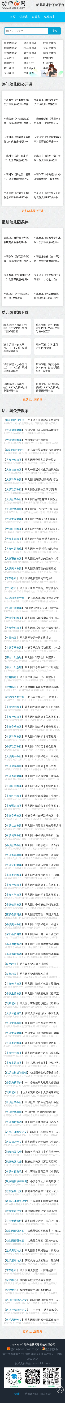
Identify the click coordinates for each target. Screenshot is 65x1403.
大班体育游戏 (14, 548)
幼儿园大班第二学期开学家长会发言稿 (42, 588)
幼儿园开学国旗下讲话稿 (34, 963)
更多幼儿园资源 (32, 399)
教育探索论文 (14, 1141)
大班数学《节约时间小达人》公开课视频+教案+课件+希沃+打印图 (17, 278)
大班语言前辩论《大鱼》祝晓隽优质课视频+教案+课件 (17, 240)
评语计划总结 (14, 657)
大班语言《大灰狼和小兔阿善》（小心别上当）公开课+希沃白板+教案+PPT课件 (47, 278)
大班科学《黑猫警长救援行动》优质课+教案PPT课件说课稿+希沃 (17, 140)
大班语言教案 (14, 489)
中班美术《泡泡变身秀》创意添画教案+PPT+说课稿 (17, 196)
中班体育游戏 (14, 1121)
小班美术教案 (14, 874)
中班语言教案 (14, 776)
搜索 (54, 30)
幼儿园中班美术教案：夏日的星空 (44, 983)
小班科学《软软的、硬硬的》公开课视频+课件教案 (17, 177)
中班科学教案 (14, 736)
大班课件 (9, 73)
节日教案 (11, 588)
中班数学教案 (14, 1102)
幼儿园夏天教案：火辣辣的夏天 (38, 1270)
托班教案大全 (14, 1151)
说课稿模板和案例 (16, 1072)
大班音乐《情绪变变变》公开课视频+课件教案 (47, 102)
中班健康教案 (14, 766)
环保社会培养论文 (16, 1299)
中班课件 (29, 73)
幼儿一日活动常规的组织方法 (42, 469)
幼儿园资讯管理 (15, 420)
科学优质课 (10, 47)
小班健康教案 (14, 706)
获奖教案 (11, 963)
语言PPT (29, 63)
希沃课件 (9, 68)
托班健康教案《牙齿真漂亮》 (42, 1161)
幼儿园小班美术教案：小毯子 (42, 924)
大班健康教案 (14, 430)
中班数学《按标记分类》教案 (42, 1102)
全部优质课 (10, 42)
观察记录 (11, 1003)
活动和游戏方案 (15, 598)
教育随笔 (11, 677)
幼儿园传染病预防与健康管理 (44, 449)
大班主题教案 (14, 518)
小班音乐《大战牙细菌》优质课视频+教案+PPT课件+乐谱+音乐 (47, 296)
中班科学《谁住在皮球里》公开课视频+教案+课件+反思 (17, 158)
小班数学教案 (14, 845)
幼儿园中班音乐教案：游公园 (42, 864)
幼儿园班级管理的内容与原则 (37, 578)
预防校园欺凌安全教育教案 (35, 1280)
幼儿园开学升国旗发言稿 (34, 973)
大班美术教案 (14, 568)
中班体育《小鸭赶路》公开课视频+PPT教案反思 (47, 176)
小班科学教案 (14, 795)
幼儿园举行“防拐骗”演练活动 (41, 548)
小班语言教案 (14, 746)
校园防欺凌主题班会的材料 (35, 1290)
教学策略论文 (14, 1191)
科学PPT (9, 63)
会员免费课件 (14, 1082)
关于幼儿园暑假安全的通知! (43, 420)
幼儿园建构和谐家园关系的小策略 (39, 687)
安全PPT (9, 58)
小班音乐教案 (14, 726)
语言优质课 (30, 42)
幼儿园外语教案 (15, 1230)
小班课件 (48, 73)
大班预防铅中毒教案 (36, 439)
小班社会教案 (14, 716)
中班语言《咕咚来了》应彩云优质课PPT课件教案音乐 (47, 196)
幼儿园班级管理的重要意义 (40, 568)
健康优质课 (49, 53)
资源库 (36, 16)
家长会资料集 (14, 914)
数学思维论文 (14, 1250)
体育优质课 (30, 53)
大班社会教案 (14, 459)
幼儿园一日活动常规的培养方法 (43, 825)
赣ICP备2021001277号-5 (24, 1349)
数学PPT (48, 58)
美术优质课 (10, 53)
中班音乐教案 (14, 647)
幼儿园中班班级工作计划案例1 (37, 677)
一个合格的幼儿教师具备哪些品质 (44, 1082)
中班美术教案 (14, 983)
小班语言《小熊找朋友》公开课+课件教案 (17, 296)
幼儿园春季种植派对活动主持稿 (46, 598)
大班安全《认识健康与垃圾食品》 (44, 430)
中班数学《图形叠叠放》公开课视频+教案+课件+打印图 (17, 103)
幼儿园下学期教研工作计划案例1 (44, 667)
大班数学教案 (14, 499)
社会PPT (48, 63)
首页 (13, 16)
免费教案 (49, 16)
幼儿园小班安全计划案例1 (40, 657)
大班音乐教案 (14, 617)
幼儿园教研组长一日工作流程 (42, 1319)
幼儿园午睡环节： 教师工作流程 (46, 696)
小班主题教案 (14, 993)
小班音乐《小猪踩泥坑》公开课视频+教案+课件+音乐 (17, 121)
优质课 (23, 16)
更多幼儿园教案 (32, 1331)
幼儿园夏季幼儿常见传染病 (40, 459)
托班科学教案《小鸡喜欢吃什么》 (44, 1151)
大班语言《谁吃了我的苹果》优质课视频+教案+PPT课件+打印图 (47, 158)
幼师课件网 (31, 1393)
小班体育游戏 (14, 944)
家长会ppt (29, 68)
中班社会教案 (14, 607)
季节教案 (11, 578)
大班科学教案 (14, 479)
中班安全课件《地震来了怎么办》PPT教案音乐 (47, 120)
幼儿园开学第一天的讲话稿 (35, 637)
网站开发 (45, 1393)
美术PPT (48, 68)
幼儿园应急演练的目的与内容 (42, 558)
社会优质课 (30, 47)
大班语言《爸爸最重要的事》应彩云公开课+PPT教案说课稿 (47, 140)
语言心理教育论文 (16, 1131)
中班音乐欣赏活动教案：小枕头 (43, 647)
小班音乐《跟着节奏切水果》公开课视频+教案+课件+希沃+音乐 (47, 240)
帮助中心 (11, 1280)
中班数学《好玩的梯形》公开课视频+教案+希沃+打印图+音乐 (17, 259)
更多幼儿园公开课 (32, 210)
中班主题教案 (14, 1023)
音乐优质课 (49, 47)
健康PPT (29, 58)
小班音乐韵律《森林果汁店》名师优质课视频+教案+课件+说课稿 (47, 259)
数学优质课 (49, 42)
